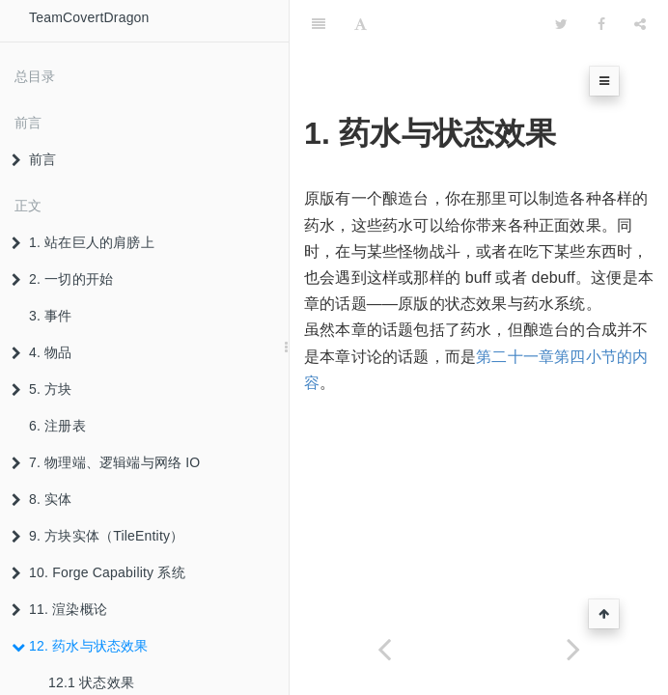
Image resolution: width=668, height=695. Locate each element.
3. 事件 (50, 315)
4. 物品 (42, 352)
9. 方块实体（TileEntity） (97, 535)
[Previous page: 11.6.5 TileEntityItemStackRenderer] (384, 649)
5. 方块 (42, 389)
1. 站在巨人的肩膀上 (83, 242)
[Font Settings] (360, 24)
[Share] (640, 24)
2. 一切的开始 (62, 279)
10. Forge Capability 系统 (98, 572)
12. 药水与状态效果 (80, 645)
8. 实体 (42, 499)
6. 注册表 (57, 425)
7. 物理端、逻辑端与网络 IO (106, 462)
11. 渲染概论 (59, 609)
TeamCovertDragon (89, 17)
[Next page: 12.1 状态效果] (573, 649)
